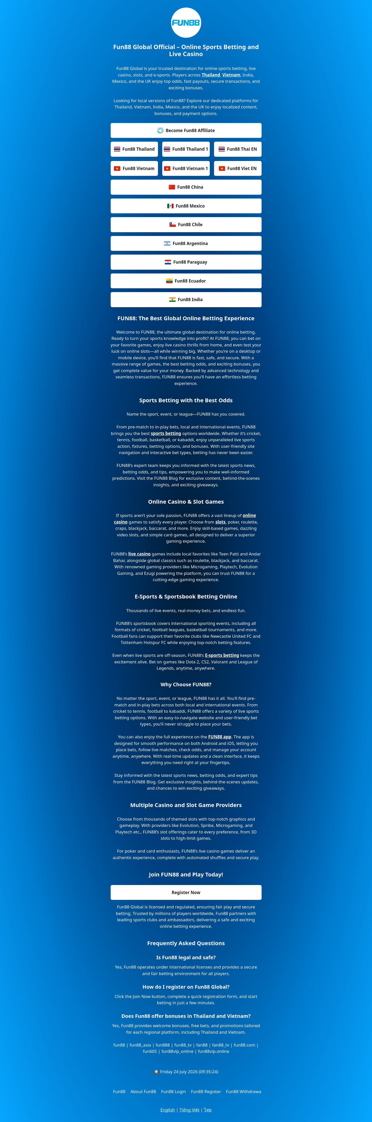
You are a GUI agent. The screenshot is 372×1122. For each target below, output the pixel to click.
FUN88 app (219, 737)
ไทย (208, 1110)
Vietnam (231, 75)
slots (220, 522)
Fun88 (119, 1091)
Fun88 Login (173, 1091)
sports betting (166, 433)
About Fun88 (143, 1091)
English (167, 1110)
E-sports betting (222, 655)
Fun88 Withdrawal (244, 1091)
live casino (139, 554)
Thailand (211, 75)
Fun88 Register (206, 1091)
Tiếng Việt (189, 1110)
